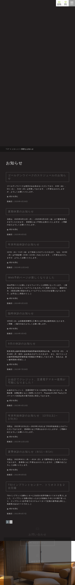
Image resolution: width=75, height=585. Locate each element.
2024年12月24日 (21, 267)
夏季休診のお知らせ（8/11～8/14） (31, 451)
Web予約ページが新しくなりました (31, 277)
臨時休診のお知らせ (21, 313)
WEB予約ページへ (37, 567)
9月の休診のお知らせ (22, 343)
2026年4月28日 (21, 201)
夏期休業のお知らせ (21, 211)
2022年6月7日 (20, 514)
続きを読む (13, 196)
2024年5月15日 (21, 303)
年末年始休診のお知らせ (24, 244)
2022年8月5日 (20, 475)
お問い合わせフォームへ (37, 539)
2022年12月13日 (21, 442)
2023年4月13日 (21, 405)
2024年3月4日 (20, 333)
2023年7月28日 (21, 369)
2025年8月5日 (20, 234)
